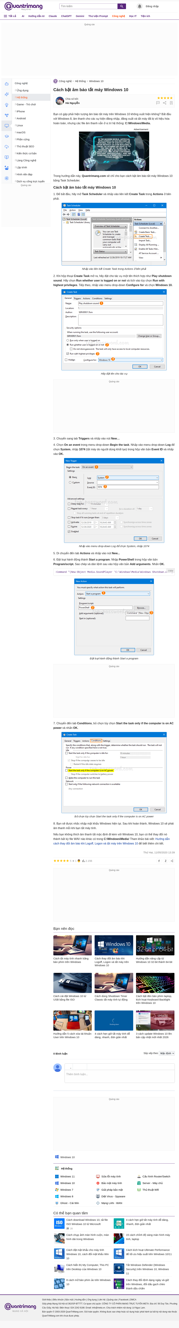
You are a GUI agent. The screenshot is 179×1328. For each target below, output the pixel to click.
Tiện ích (145, 16)
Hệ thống (80, 81)
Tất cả (12, 16)
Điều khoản (58, 1299)
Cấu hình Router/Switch (153, 1176)
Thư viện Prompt (98, 16)
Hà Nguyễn (72, 102)
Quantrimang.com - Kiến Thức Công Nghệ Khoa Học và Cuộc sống (25, 6)
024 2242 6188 (77, 1307)
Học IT (133, 16)
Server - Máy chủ (150, 1183)
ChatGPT (66, 16)
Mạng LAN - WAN (109, 1203)
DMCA (133, 1299)
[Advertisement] (89, 51)
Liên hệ (101, 1299)
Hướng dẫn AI (36, 16)
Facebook (123, 1299)
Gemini (80, 16)
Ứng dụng (92, 1299)
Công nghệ (118, 16)
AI (23, 16)
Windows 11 (65, 1176)
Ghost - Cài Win (67, 1203)
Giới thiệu (46, 1299)
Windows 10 (96, 81)
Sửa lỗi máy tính (108, 1176)
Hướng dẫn (80, 1299)
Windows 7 (64, 1189)
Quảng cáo (112, 1299)
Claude (53, 16)
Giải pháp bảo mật (109, 1189)
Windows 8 (64, 1196)
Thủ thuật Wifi (148, 1189)
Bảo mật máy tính (109, 1183)
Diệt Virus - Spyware (110, 1196)
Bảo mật (69, 1299)
